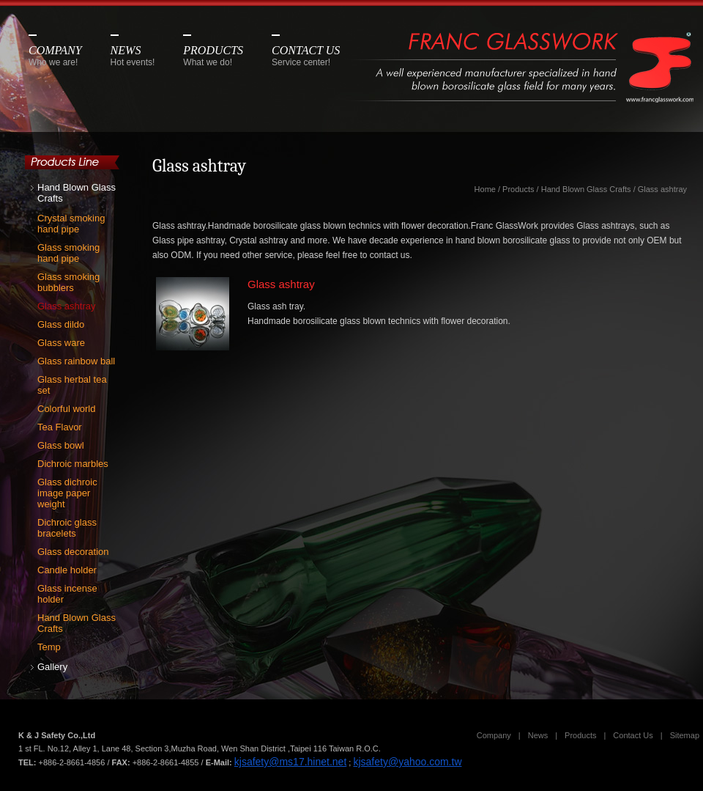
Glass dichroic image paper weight (67, 493)
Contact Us (632, 735)
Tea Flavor (59, 427)
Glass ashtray (66, 306)
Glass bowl (60, 445)
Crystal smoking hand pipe (71, 224)
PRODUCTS (213, 55)
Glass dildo (60, 324)
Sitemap (684, 735)
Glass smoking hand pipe (68, 253)
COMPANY (55, 55)
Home (485, 189)
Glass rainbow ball (76, 361)
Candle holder (67, 569)
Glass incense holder (67, 594)
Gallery (52, 666)
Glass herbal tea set (72, 385)
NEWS (133, 55)
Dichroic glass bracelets (67, 528)
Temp (49, 646)
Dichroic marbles (72, 463)
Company (494, 735)
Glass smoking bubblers (68, 282)
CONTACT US (306, 55)
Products (518, 189)
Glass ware (61, 342)
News (538, 735)
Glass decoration (73, 551)
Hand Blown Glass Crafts (76, 193)
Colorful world (66, 408)
